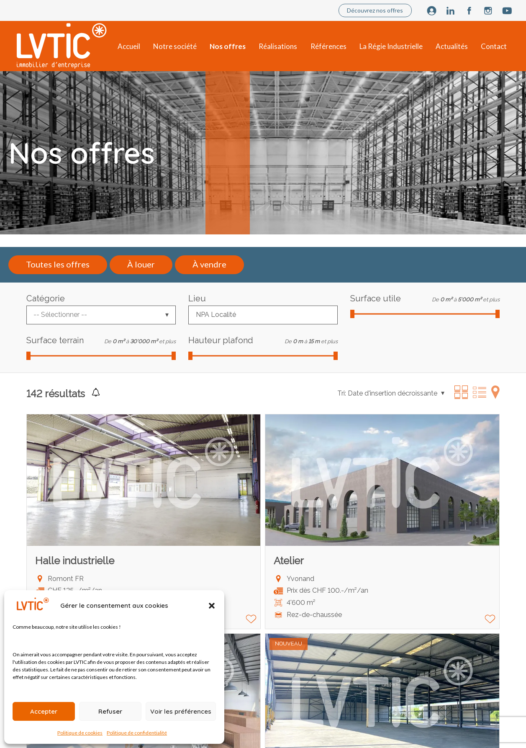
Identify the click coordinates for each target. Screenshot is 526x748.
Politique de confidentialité (137, 733)
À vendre (209, 264)
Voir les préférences (180, 711)
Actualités (452, 46)
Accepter (43, 711)
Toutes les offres (58, 264)
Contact (494, 46)
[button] (212, 605)
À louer (141, 264)
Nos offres (228, 46)
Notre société (175, 46)
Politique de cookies (80, 733)
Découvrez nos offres (375, 10)
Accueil (129, 46)
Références (328, 46)
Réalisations (278, 46)
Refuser (110, 711)
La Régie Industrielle (391, 46)
